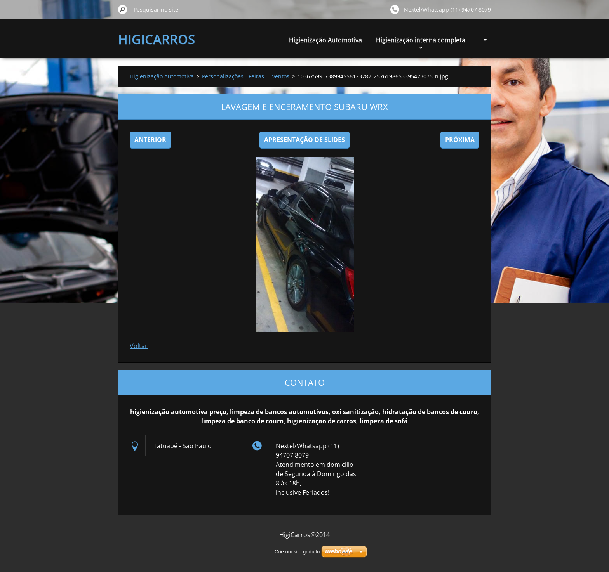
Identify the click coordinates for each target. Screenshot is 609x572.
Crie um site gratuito (297, 552)
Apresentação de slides (304, 139)
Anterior (150, 139)
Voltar (139, 345)
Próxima (460, 139)
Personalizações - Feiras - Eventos (245, 76)
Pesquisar (122, 9)
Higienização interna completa (420, 42)
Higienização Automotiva (325, 40)
